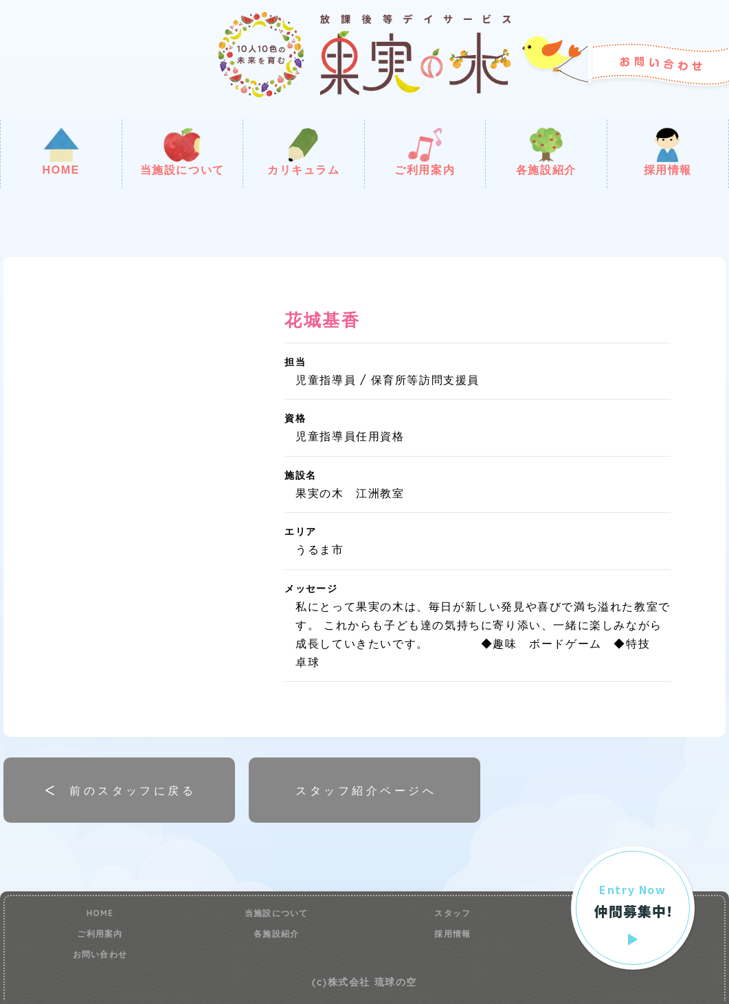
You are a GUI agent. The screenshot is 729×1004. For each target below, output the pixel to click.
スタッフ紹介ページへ (365, 790)
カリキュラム (303, 152)
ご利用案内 (424, 152)
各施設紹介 (546, 152)
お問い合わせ (100, 954)
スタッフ (452, 913)
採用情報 (668, 152)
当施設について (182, 152)
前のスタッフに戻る (132, 790)
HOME (61, 152)
